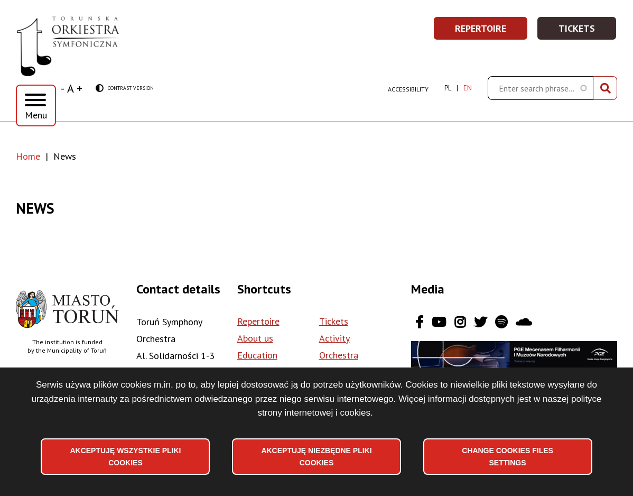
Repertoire (491, 31)
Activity (334, 338)
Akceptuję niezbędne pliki (316, 456)
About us (255, 338)
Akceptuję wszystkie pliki (125, 456)
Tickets (587, 31)
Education (257, 355)
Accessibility (408, 89)
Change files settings (507, 456)
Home (28, 156)
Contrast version (125, 89)
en (467, 88)
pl (447, 88)
